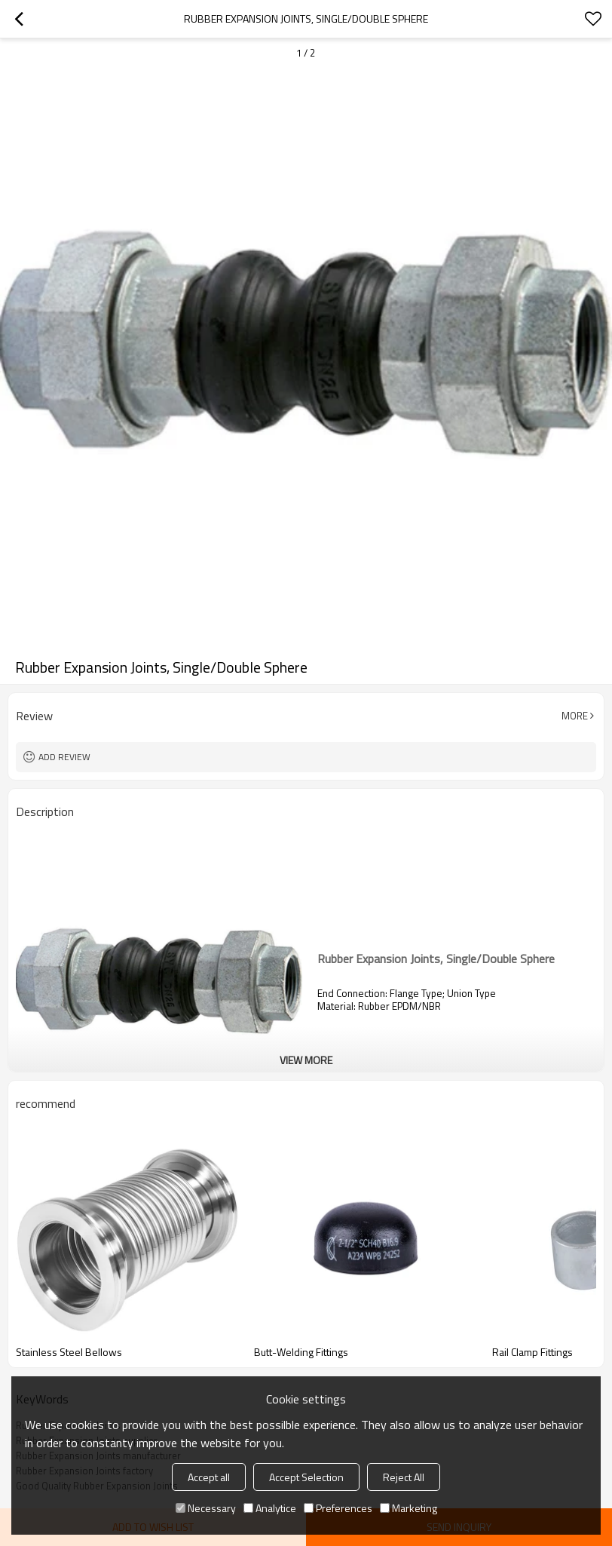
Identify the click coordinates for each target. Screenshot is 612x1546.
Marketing (408, 1508)
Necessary (206, 1508)
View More (306, 1060)
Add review (64, 757)
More (575, 715)
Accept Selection (306, 1477)
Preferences (338, 1508)
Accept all (209, 1477)
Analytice (269, 1508)
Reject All (403, 1477)
